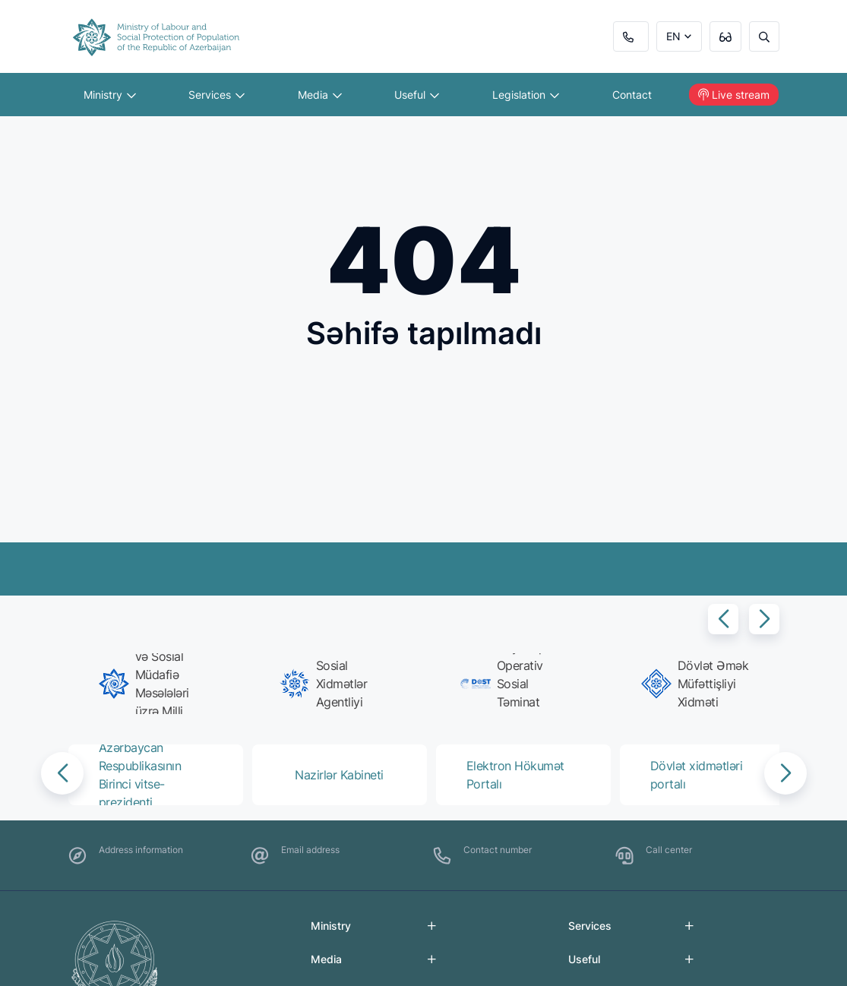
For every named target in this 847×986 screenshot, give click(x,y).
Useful (416, 94)
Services (216, 94)
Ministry (110, 94)
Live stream (734, 94)
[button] (723, 619)
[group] (152, 683)
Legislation (525, 94)
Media (320, 94)
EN (673, 36)
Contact (632, 94)
